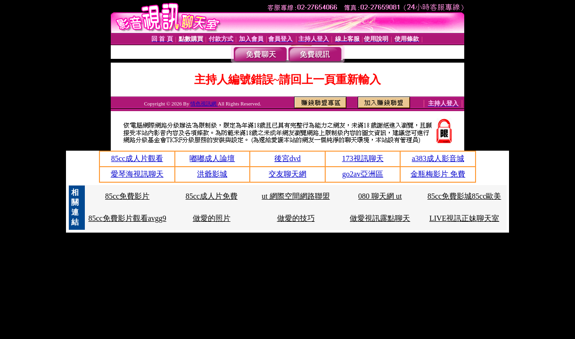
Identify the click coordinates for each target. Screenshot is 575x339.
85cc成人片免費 (212, 196)
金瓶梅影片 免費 (438, 174)
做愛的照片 (211, 218)
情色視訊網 (204, 103)
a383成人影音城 (438, 158)
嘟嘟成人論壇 (212, 158)
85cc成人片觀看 (137, 158)
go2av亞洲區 (362, 174)
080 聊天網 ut (380, 196)
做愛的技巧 (296, 218)
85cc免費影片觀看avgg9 (127, 218)
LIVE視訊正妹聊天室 (464, 218)
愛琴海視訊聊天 (137, 174)
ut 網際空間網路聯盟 (295, 196)
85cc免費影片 (127, 196)
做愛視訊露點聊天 (380, 218)
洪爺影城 (212, 174)
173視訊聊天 (363, 158)
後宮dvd (287, 158)
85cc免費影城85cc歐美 (464, 196)
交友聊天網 (287, 174)
